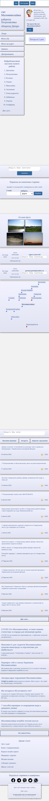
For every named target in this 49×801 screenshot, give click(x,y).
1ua (16, 3)
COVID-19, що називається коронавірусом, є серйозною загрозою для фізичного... (24, 634)
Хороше (9, 101)
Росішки (9, 78)
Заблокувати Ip (15, 261)
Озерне (9, 82)
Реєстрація (24, 3)
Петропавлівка (11, 74)
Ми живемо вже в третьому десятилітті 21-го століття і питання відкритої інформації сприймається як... (24, 668)
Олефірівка (10, 105)
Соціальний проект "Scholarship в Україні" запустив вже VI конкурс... (24, 651)
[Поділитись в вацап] (36, 782)
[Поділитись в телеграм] (19, 782)
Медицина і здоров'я (8, 757)
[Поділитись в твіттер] (30, 782)
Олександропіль (12, 93)
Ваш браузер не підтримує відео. (24, 207)
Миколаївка (10, 86)
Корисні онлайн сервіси (9, 753)
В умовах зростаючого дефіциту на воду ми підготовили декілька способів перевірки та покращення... (24, 711)
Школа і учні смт (7, 768)
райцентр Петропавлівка (9, 21)
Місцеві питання (7, 761)
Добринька (10, 97)
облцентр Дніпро (10, 26)
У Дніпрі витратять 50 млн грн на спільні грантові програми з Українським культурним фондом (23, 572)
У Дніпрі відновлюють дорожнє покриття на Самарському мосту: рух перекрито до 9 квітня (22, 528)
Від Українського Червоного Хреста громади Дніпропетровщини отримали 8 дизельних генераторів (24, 589)
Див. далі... (24, 791)
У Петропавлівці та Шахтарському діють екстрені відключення (24, 465)
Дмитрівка (10, 70)
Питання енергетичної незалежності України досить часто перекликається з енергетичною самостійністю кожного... (24, 724)
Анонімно (24, 174)
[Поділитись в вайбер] (24, 782)
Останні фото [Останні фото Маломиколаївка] (24, 218)
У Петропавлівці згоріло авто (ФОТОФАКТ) (17, 496)
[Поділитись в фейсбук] (13, 782)
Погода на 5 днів (37, 39)
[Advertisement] (23, 141)
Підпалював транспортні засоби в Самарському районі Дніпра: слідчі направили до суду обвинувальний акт (24, 511)
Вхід (32, 3)
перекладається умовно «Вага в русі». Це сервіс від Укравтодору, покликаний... (24, 682)
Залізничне (10, 89)
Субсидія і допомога (8, 764)
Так (29, 29)
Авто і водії (5, 745)
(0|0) (46, 456)
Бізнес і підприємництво (10, 749)
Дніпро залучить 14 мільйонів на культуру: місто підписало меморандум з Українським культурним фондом (22, 449)
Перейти (38, 194)
